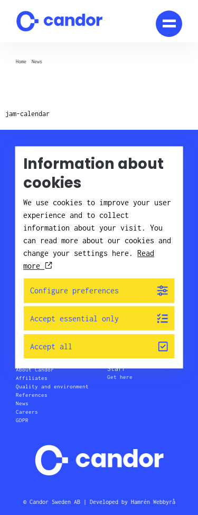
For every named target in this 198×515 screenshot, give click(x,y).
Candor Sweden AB (55, 502)
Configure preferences (99, 290)
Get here (120, 377)
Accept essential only (99, 318)
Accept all (99, 346)
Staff (116, 368)
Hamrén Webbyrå (153, 502)
